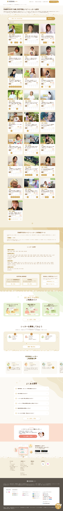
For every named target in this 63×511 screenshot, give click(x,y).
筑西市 (28, 256)
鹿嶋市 (13, 256)
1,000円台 (52, 262)
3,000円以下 (18, 263)
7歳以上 (35, 263)
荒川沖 (11, 268)
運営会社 (5, 507)
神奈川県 (25, 251)
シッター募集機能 (37, 329)
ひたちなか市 (9, 256)
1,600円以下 (9, 263)
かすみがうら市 (38, 256)
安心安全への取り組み (38, 1)
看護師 (38, 262)
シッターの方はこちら (54, 2)
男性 (40, 262)
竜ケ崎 (22, 268)
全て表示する (9, 258)
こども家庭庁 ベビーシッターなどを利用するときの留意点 (50, 507)
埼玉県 (17, 251)
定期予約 (8, 262)
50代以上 (52, 263)
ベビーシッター (25, 11)
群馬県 (14, 251)
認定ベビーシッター (21, 262)
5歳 (30, 263)
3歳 (27, 263)
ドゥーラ (35, 262)
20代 (45, 263)
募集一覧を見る (33, 346)
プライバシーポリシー (32, 507)
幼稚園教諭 (15, 262)
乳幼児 (41, 263)
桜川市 (42, 256)
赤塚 (8, 268)
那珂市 (26, 256)
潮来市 (16, 256)
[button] (26, 343)
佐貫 (15, 268)
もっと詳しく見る (33, 418)
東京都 (22, 251)
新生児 (38, 263)
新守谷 (17, 268)
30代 (47, 263)
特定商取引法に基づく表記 (7, 508)
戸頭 (20, 268)
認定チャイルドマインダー (29, 262)
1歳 (23, 263)
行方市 (48, 256)
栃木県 (11, 251)
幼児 (43, 263)
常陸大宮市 (22, 256)
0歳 (21, 263)
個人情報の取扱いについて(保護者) (24, 507)
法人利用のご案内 (45, 1)
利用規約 (8, 507)
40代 (49, 263)
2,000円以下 (14, 263)
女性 (42, 262)
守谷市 (19, 256)
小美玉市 (14, 257)
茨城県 (8, 251)
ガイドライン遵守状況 (39, 507)
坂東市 (31, 256)
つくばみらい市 (9, 257)
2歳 (25, 263)
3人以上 (48, 262)
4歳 (28, 263)
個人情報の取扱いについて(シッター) (14, 507)
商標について (12, 508)
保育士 (12, 262)
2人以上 (45, 262)
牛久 (13, 268)
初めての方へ (31, 1)
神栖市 (45, 256)
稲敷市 (34, 256)
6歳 (32, 263)
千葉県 (20, 251)
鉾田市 (51, 256)
